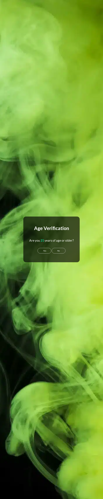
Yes (44, 251)
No (58, 251)
